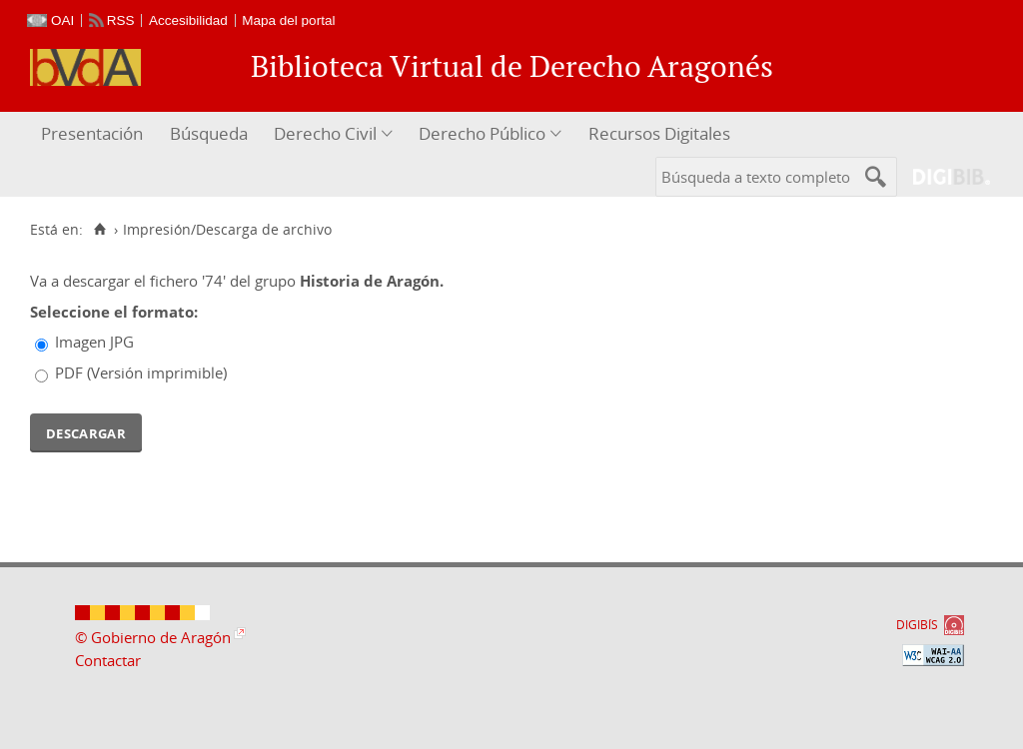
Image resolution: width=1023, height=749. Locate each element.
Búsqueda (209, 133)
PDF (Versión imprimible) (141, 372)
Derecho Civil (325, 133)
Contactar (108, 660)
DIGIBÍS (917, 624)
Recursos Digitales (659, 133)
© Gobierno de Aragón (153, 637)
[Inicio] (99, 230)
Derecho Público (482, 133)
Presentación (92, 133)
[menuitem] (94, 134)
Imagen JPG (94, 342)
